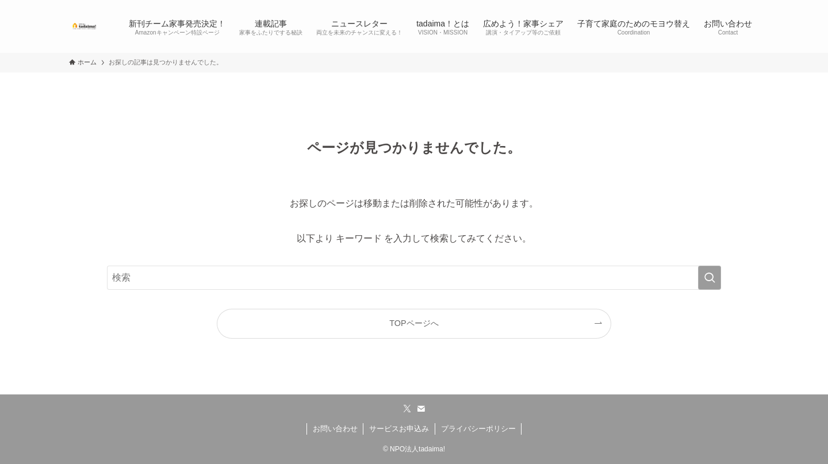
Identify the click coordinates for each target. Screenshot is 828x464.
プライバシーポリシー (478, 428)
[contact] (421, 409)
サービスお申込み (399, 428)
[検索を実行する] (709, 278)
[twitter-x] (407, 409)
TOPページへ (413, 323)
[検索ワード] (414, 278)
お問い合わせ (335, 428)
